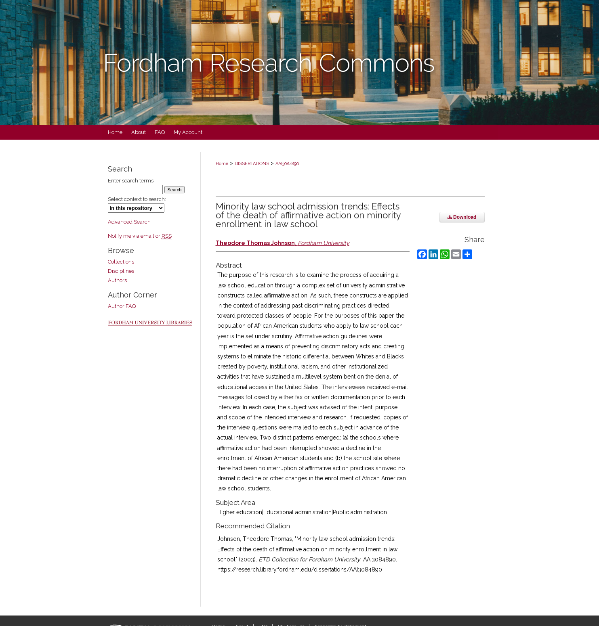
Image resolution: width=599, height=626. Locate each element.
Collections (121, 262)
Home (222, 163)
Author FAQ (122, 306)
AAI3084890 (287, 163)
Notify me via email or (140, 236)
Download (462, 217)
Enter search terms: (131, 181)
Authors (117, 280)
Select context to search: (137, 199)
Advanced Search (129, 222)
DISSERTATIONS (252, 163)
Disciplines (121, 271)
